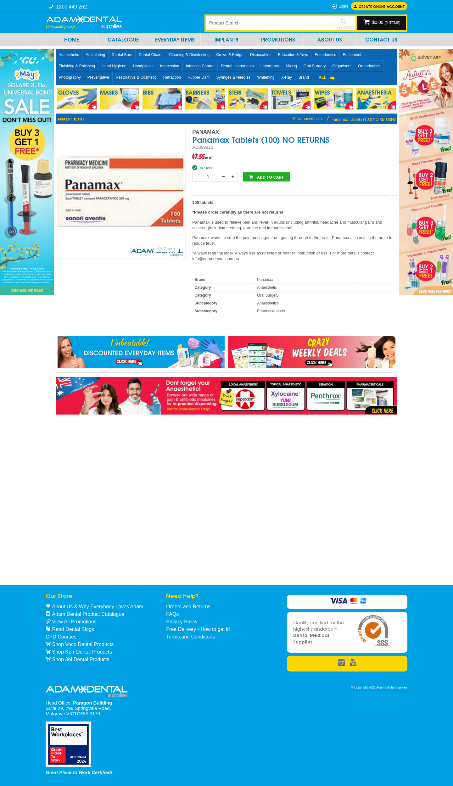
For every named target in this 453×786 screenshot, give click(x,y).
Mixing (291, 66)
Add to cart (270, 177)
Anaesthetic (69, 55)
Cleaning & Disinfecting (189, 55)
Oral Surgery (315, 66)
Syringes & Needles (233, 77)
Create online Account (382, 6)
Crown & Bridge (229, 55)
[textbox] (269, 23)
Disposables (260, 55)
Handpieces (143, 66)
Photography (70, 77)
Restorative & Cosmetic (136, 77)
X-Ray (286, 77)
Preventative (98, 77)
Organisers (341, 66)
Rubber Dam (198, 77)
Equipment (352, 55)
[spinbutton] (207, 176)
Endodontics (325, 55)
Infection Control (200, 66)
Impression (169, 66)
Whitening (265, 77)
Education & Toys (293, 55)
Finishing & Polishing (77, 66)
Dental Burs (122, 55)
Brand (304, 77)
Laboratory (269, 66)
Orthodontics (369, 66)
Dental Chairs (150, 55)
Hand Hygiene (114, 66)
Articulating (95, 55)
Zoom (169, 248)
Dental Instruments (237, 66)
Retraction (172, 77)
